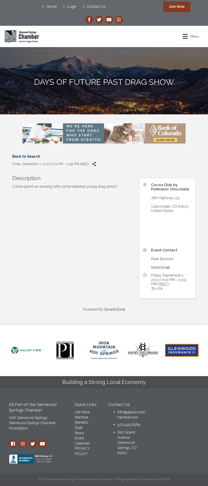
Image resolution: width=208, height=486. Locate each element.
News (79, 433)
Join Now (82, 412)
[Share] (94, 164)
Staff (78, 428)
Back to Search (26, 156)
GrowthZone (114, 309)
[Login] (68, 6)
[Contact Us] (93, 6)
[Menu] (191, 36)
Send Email (160, 267)
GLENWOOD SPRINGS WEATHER (177, 416)
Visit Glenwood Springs (28, 418)
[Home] (48, 6)
